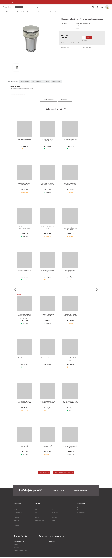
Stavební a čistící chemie (39, 520)
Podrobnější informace (49, 99)
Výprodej (78, 507)
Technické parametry (24, 81)
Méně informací (64, 99)
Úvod (17, 11)
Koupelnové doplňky (55, 515)
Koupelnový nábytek (38, 515)
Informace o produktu (13, 81)
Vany (36, 512)
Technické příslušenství (27, 11)
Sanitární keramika (55, 507)
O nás (15, 507)
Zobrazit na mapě (17, 552)
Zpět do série (7, 11)
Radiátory (37, 518)
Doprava (15, 515)
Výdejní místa (16, 518)
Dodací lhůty (16, 526)
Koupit (88, 37)
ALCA (77, 25)
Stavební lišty (54, 518)
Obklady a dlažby (38, 507)
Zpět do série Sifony (44, 472)
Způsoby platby (17, 520)
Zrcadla (53, 520)
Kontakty (15, 510)
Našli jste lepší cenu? (56, 81)
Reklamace (16, 523)
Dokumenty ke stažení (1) (37, 81)
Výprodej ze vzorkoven (81, 512)
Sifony (38, 11)
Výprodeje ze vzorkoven (56, 523)
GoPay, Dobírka (75, 42)
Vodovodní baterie (38, 510)
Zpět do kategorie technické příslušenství (63, 472)
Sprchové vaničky (55, 512)
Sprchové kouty (55, 510)
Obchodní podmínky (18, 512)
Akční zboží (79, 510)
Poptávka (47, 81)
